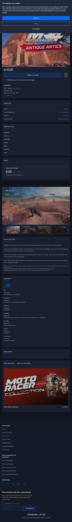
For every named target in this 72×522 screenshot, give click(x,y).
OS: (5, 290)
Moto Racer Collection (11, 407)
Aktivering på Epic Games (9, 467)
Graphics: (6, 313)
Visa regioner (7, 95)
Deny (36, 23)
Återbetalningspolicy (8, 446)
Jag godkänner (12, 503)
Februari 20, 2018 (63, 112)
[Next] (68, 230)
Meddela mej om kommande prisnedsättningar (20, 80)
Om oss (4, 429)
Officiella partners (7, 432)
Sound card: (7, 336)
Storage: (6, 321)
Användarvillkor (6, 439)
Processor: (7, 298)
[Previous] (4, 230)
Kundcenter (5, 436)
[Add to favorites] (66, 75)
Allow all (36, 18)
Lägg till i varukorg (33, 75)
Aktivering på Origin (7, 461)
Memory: (6, 306)
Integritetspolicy (6, 443)
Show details (36, 29)
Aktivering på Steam (7, 464)
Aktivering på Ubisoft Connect (10, 474)
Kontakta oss (6, 450)
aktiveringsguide (16, 88)
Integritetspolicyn (16, 503)
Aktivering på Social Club (9, 471)
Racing (66, 109)
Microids (65, 116)
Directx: (6, 329)
